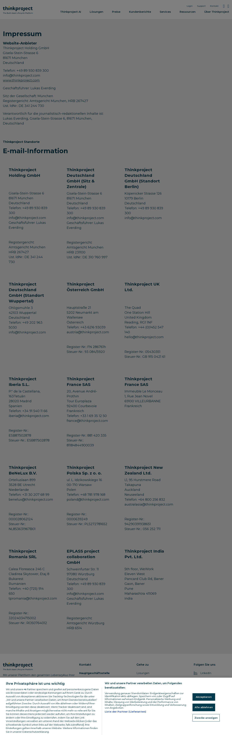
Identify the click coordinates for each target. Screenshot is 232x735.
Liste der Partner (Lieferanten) (125, 721)
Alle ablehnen (204, 717)
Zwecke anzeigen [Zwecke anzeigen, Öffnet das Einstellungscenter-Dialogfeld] (206, 728)
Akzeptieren (204, 707)
